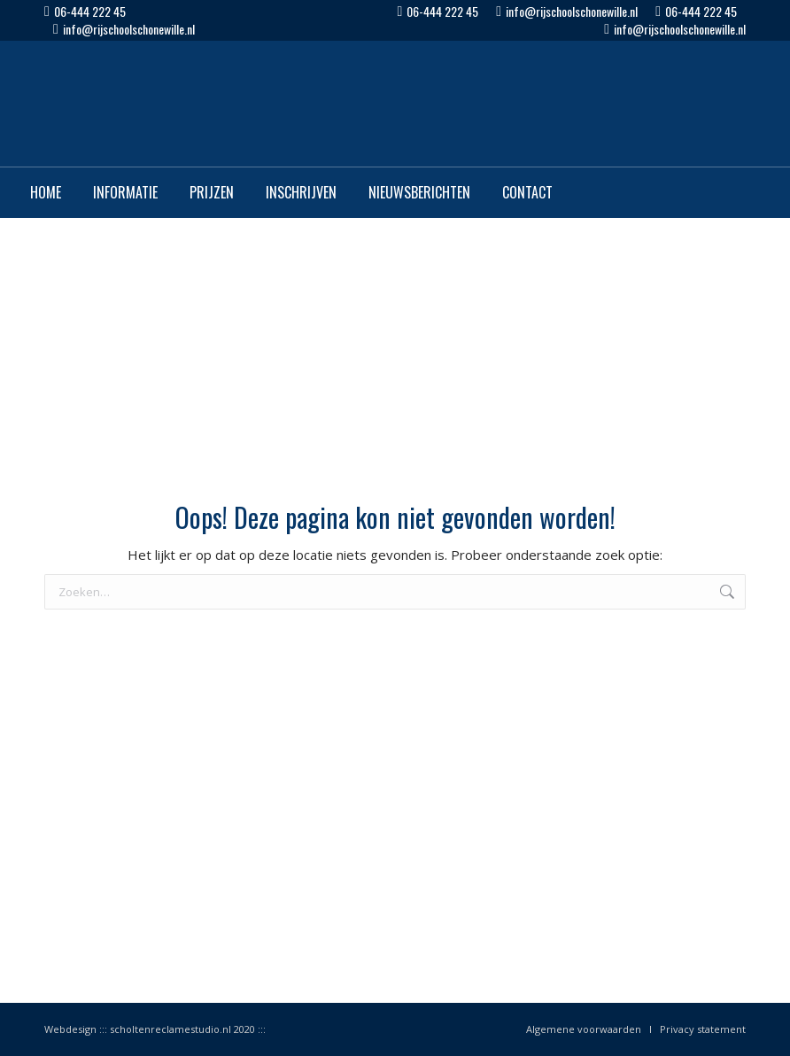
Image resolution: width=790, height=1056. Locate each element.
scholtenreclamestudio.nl (170, 1029)
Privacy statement (703, 1029)
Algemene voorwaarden (583, 1029)
